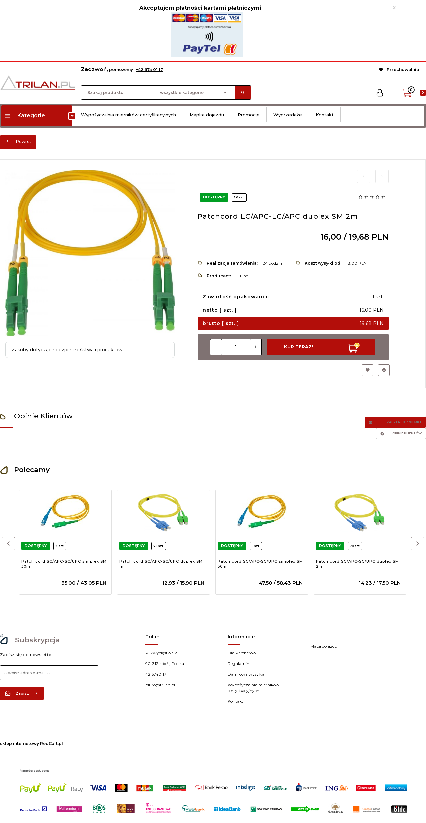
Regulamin (238, 663)
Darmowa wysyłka (246, 674)
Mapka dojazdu (207, 114)
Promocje (249, 114)
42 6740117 (155, 674)
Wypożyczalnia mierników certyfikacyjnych (128, 114)
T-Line (242, 275)
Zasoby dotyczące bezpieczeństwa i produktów (67, 350)
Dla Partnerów (242, 652)
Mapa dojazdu (323, 646)
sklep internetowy (19, 743)
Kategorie (25, 115)
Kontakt (325, 114)
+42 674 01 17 (149, 69)
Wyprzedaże (287, 114)
